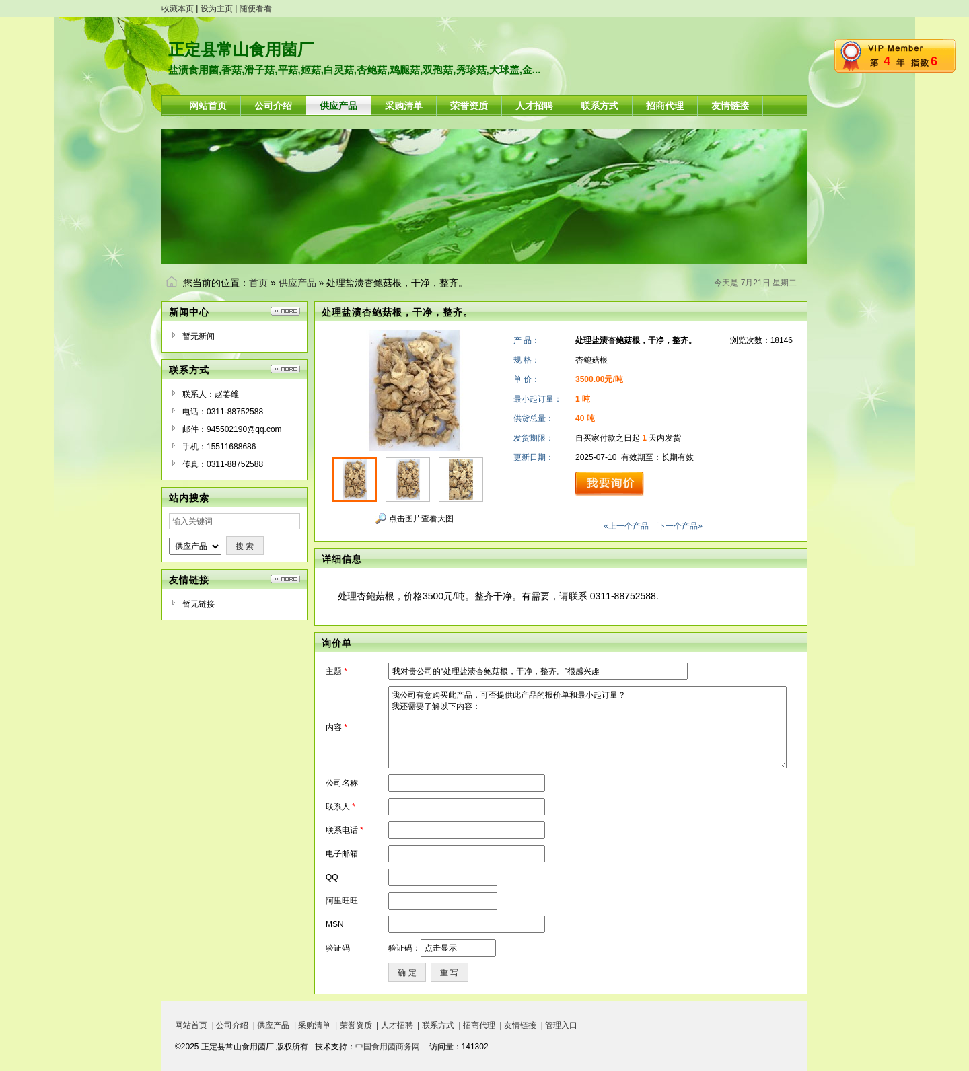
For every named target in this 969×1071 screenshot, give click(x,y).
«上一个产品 (626, 526)
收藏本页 (178, 8)
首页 (258, 282)
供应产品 (297, 282)
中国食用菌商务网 (387, 1046)
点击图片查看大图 (414, 518)
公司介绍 (232, 1025)
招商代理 (479, 1025)
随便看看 (256, 8)
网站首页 (191, 1025)
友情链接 (520, 1025)
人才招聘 (397, 1025)
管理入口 (561, 1025)
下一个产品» (680, 526)
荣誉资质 (356, 1025)
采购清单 (314, 1025)
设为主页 (217, 8)
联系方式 (438, 1025)
